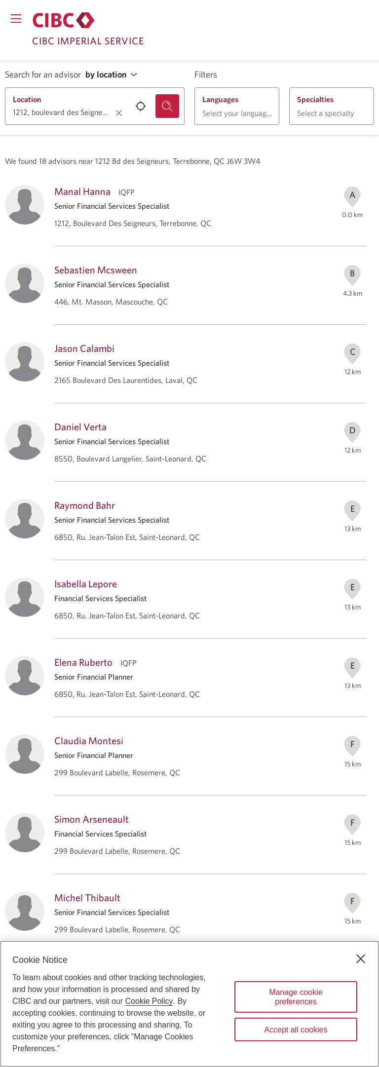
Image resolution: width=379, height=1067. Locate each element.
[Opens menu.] (16, 18)
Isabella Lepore (85, 583)
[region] (189, 1004)
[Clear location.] (119, 113)
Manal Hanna (82, 191)
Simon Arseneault (91, 819)
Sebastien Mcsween (95, 270)
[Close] (361, 959)
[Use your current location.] (141, 106)
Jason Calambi (84, 348)
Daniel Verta (80, 426)
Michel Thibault (87, 897)
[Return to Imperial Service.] (63, 20)
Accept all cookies (295, 1030)
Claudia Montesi (88, 740)
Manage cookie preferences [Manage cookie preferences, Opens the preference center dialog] (296, 997)
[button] (114, 74)
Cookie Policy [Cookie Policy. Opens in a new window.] (149, 1001)
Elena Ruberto (83, 662)
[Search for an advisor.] (167, 106)
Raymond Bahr (84, 505)
